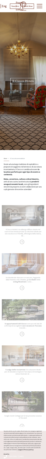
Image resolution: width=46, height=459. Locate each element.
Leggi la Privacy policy (25, 450)
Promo (19, 2)
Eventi (19, 9)
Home (5, 158)
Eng (4, 6)
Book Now (28, 6)
